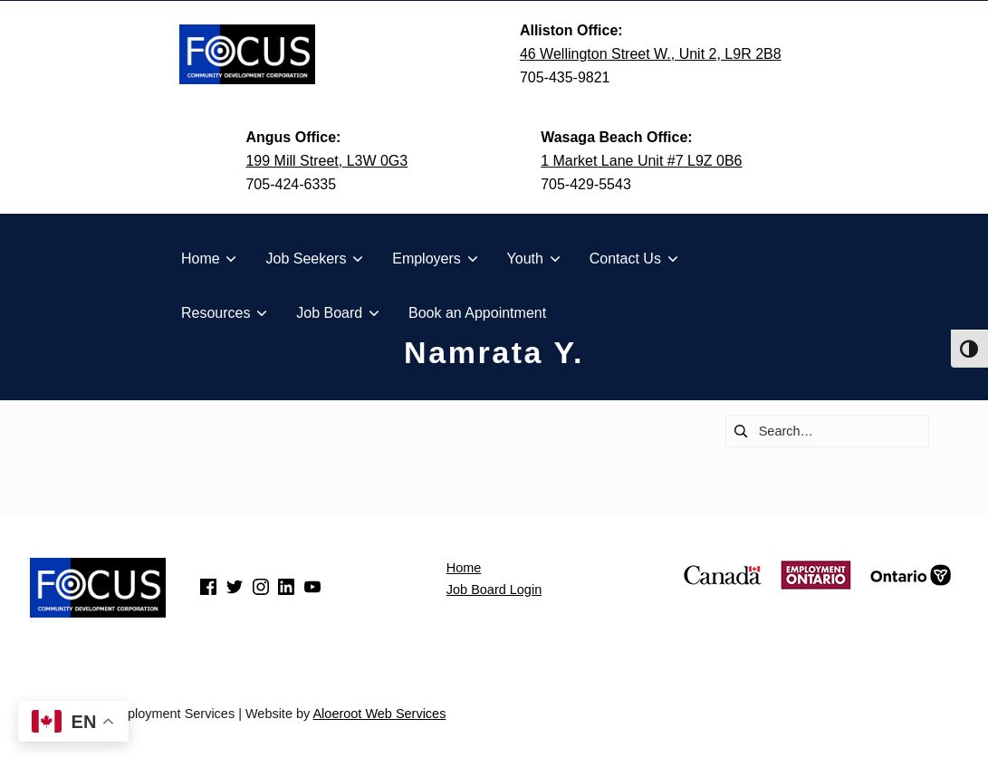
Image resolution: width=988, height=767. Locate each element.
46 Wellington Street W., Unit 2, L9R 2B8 (651, 54)
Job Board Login (494, 589)
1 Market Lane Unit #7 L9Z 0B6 (641, 160)
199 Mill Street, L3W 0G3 (326, 160)
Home (464, 568)
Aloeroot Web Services (379, 713)
